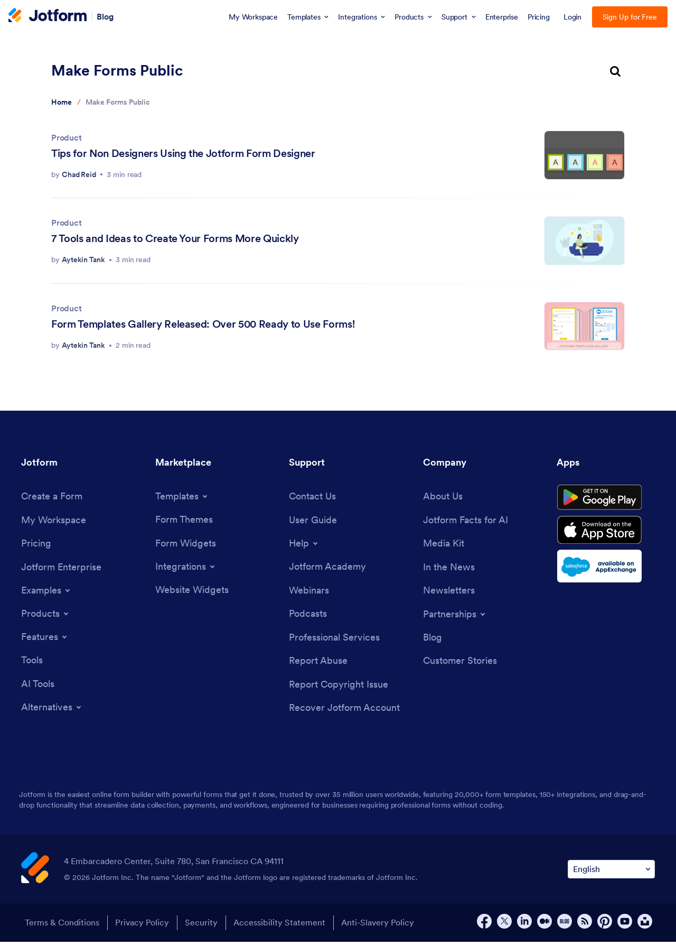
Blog (105, 16)
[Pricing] (36, 545)
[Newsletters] (449, 592)
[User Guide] (313, 521)
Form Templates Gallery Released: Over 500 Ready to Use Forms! (202, 324)
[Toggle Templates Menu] (182, 496)
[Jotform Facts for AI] (465, 521)
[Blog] (432, 639)
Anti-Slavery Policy (382, 926)
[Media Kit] (443, 545)
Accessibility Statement (283, 926)
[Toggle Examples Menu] (46, 592)
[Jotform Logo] (47, 16)
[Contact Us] (312, 496)
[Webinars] (309, 592)
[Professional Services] (334, 639)
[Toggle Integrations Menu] (186, 567)
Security (203, 926)
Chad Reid (79, 174)
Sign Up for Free (630, 17)
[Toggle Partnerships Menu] (455, 615)
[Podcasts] (308, 615)
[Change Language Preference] (611, 872)
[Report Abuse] (318, 663)
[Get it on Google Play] (606, 499)
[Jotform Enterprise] (61, 568)
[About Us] (443, 496)
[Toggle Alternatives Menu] (52, 709)
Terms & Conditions (61, 926)
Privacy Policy (143, 926)
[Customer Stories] (460, 663)
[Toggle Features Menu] (45, 638)
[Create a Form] (51, 496)
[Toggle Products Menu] (45, 615)
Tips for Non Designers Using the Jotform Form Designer (183, 153)
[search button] (615, 72)
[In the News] (449, 568)
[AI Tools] (37, 686)
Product (66, 137)
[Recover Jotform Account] (344, 711)
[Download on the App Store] (606, 534)
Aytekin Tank (83, 259)
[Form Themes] (184, 520)
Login (573, 17)
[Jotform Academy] (327, 568)
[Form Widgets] (185, 544)
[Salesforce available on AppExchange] (606, 571)
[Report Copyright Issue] (338, 687)
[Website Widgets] (192, 591)
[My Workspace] (53, 521)
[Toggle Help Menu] (304, 544)
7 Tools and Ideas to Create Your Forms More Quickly (175, 238)
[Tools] (32, 662)
